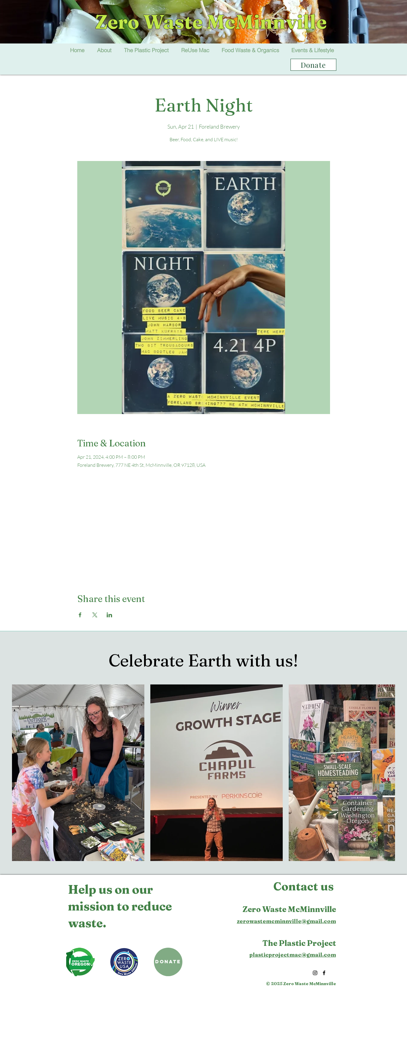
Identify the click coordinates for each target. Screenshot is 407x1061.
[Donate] (313, 65)
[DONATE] (168, 962)
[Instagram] (315, 973)
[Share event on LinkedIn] (109, 614)
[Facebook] (324, 973)
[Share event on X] (95, 614)
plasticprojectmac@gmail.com (292, 954)
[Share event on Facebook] (80, 614)
